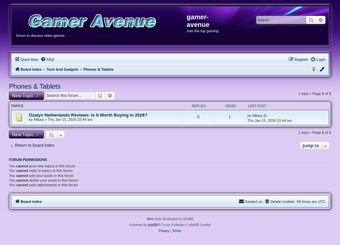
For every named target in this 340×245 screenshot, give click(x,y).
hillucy (39, 120)
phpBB (153, 225)
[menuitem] (47, 59)
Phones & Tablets (34, 86)
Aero (150, 219)
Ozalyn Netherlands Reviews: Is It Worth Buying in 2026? (88, 115)
